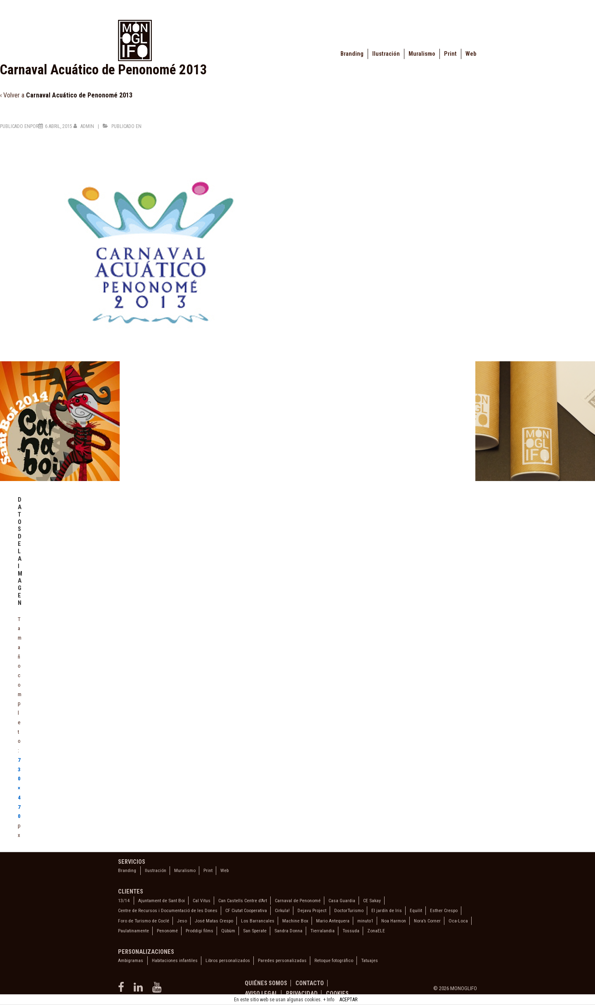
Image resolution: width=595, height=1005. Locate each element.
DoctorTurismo (349, 910)
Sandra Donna (288, 931)
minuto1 (365, 921)
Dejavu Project (312, 910)
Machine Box (295, 921)
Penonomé (167, 931)
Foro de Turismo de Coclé (143, 921)
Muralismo (421, 53)
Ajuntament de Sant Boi (161, 900)
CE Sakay (372, 900)
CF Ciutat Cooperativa (246, 910)
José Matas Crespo (214, 921)
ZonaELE (376, 931)
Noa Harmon (393, 921)
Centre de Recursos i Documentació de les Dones (167, 910)
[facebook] (123, 990)
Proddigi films (199, 931)
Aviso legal (261, 993)
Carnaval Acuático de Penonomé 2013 (79, 95)
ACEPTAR (348, 1000)
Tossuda (350, 931)
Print (450, 53)
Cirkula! (282, 910)
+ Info (328, 1000)
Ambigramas (130, 960)
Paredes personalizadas (282, 960)
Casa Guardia (341, 900)
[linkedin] (140, 990)
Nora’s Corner (427, 921)
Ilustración (386, 53)
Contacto (309, 983)
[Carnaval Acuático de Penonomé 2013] (58, 126)
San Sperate (255, 931)
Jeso (182, 921)
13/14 (124, 900)
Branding (352, 53)
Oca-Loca (458, 921)
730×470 (19, 788)
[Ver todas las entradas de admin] (84, 126)
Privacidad (302, 993)
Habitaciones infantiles (175, 960)
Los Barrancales (257, 921)
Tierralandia (322, 931)
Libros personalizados (227, 960)
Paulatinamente (133, 931)
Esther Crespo (444, 910)
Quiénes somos (266, 983)
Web (470, 53)
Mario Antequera (332, 921)
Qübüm (228, 931)
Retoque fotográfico (333, 960)
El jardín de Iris (386, 910)
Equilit (416, 910)
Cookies (337, 993)
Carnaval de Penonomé (298, 900)
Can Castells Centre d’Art (242, 900)
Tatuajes (369, 960)
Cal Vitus (201, 900)
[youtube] (157, 990)
